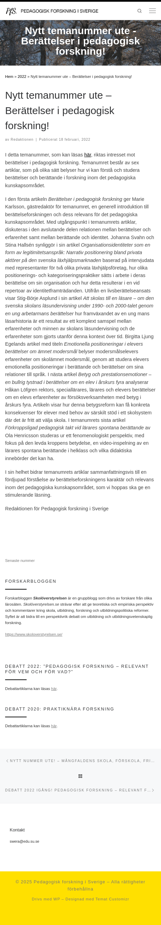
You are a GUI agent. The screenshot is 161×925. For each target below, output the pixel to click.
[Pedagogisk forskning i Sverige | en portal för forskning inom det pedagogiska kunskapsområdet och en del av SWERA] (57, 10)
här (87, 154)
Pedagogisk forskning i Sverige (69, 881)
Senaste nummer (20, 560)
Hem (9, 76)
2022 (22, 76)
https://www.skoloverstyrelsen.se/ (33, 634)
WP (57, 899)
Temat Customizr (112, 899)
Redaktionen (22, 139)
